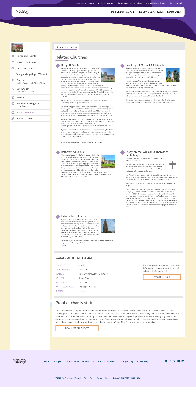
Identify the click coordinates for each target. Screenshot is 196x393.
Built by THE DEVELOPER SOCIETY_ (127, 378)
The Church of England (85, 3)
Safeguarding (174, 11)
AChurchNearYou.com (103, 319)
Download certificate (77, 328)
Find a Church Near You (122, 11)
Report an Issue (162, 277)
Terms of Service (103, 378)
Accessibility (142, 361)
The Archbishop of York (155, 3)
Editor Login (175, 3)
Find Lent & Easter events (150, 11)
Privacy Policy (89, 378)
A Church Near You (105, 3)
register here (155, 322)
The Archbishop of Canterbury (129, 3)
